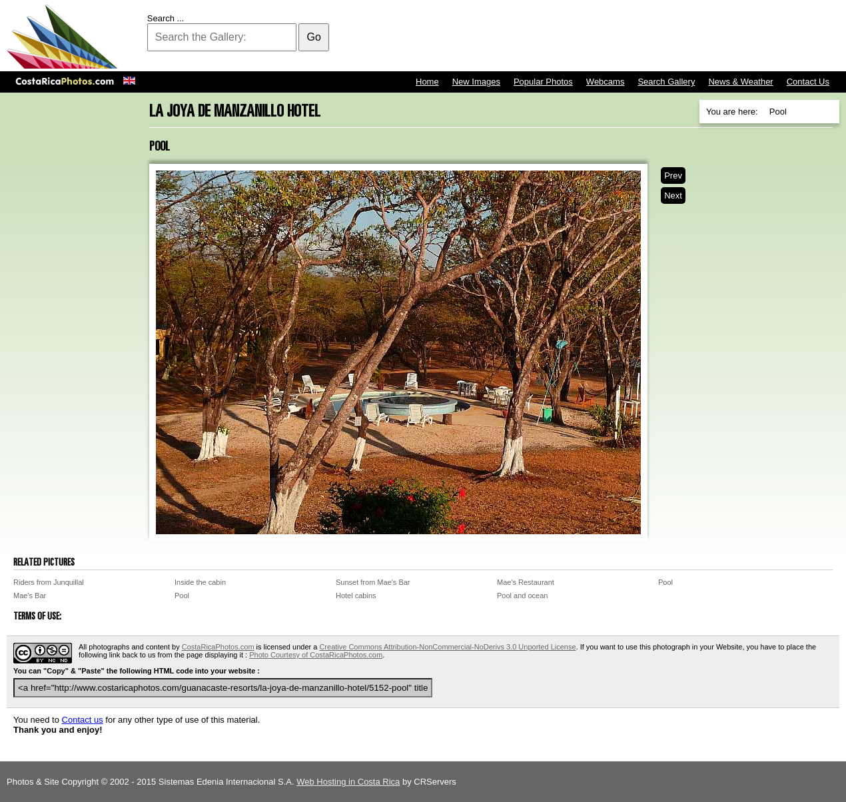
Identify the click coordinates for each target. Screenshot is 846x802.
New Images (476, 82)
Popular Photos (543, 82)
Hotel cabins (356, 596)
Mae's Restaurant (525, 582)
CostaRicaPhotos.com (218, 647)
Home (427, 82)
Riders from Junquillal (48, 582)
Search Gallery (666, 82)
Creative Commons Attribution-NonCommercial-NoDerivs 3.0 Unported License (447, 647)
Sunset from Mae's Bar (373, 582)
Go (313, 37)
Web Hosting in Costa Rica (348, 782)
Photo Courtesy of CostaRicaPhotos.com (315, 655)
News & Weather (740, 82)
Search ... (166, 18)
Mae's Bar (29, 596)
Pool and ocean (522, 596)
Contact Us (808, 82)
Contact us (82, 720)
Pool (665, 582)
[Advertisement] (596, 37)
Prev (673, 176)
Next (673, 195)
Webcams (605, 82)
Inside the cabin (200, 582)
